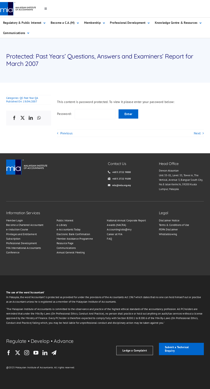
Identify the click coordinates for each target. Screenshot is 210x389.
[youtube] (35, 352)
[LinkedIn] (31, 118)
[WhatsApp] (39, 118)
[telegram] (53, 352)
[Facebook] (14, 118)
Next (197, 133)
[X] (22, 118)
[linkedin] (44, 352)
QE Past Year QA (29, 98)
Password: (86, 114)
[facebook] (8, 352)
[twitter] (17, 352)
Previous (66, 133)
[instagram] (26, 352)
